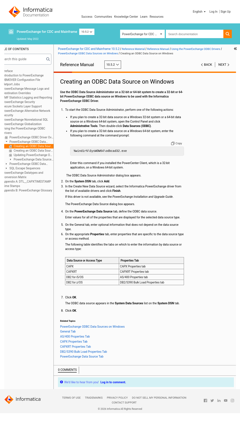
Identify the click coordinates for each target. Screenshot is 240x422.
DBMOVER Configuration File (30, 79)
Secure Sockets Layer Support (30, 106)
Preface (16, 71)
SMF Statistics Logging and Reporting (35, 97)
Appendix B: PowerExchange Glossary (36, 190)
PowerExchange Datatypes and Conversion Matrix (31, 175)
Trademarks (94, 406)
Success (87, 16)
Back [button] (208, 65)
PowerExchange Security (27, 102)
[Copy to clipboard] (178, 143)
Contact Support (124, 411)
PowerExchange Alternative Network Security (35, 113)
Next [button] (222, 65)
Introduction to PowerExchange (31, 75)
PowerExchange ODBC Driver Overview (39, 137)
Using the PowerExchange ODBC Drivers (32, 131)
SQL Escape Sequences (33, 168)
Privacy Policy (117, 406)
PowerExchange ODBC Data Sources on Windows (33, 142)
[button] (199, 11)
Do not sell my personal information (159, 406)
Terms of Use (71, 406)
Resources (157, 16)
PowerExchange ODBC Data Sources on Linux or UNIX (33, 164)
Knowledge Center (126, 16)
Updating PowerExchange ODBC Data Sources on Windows (41, 155)
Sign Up (226, 11)
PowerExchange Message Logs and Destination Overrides (34, 91)
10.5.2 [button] (86, 31)
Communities (103, 16)
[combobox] (194, 34)
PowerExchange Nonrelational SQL (34, 119)
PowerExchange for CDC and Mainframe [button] (143, 34)
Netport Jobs (19, 84)
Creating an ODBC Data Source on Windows (41, 146)
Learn (143, 16)
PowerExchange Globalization (30, 124)
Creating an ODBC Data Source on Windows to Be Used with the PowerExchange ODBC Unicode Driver (41, 150)
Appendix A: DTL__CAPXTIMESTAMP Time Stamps (35, 184)
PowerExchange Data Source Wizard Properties (38, 160)
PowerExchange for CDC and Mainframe (47, 32)
